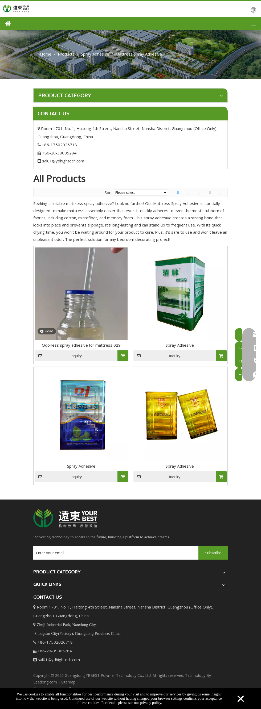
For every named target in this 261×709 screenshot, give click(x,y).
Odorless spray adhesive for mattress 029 (81, 345)
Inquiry (58, 355)
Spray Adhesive (180, 345)
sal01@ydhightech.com (61, 160)
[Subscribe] (213, 553)
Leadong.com (45, 682)
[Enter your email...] (114, 553)
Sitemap (68, 682)
